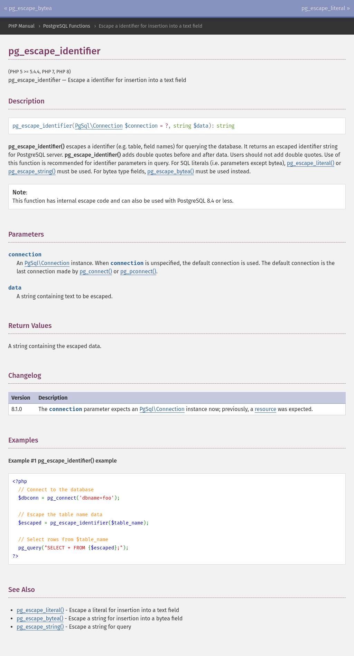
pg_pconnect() (138, 271)
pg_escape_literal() (310, 163)
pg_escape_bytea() (170, 171)
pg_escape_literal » (325, 8)
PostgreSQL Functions (66, 26)
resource (265, 409)
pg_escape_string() (32, 171)
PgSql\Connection (99, 125)
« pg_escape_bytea (28, 8)
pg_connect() (96, 271)
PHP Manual (21, 26)
